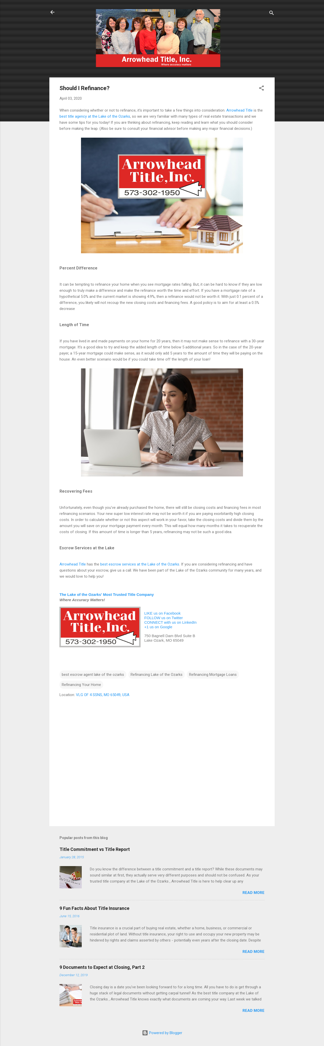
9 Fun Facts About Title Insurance (94, 908)
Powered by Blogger (162, 1033)
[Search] (272, 14)
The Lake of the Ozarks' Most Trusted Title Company (106, 594)
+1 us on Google (158, 627)
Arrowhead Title (239, 110)
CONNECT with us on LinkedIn (170, 622)
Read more (253, 892)
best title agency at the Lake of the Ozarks (94, 116)
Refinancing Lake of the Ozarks (157, 674)
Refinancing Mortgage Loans (213, 674)
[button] (261, 89)
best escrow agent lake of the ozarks (93, 674)
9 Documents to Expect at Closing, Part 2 (102, 967)
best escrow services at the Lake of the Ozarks (139, 564)
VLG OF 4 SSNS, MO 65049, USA (102, 695)
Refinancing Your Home (81, 684)
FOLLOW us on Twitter (163, 618)
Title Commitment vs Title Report (94, 849)
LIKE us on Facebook (162, 613)
